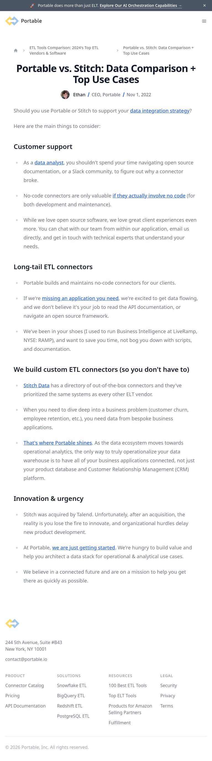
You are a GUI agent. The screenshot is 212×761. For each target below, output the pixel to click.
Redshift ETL (69, 706)
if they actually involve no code (149, 195)
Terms (166, 706)
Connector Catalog (24, 685)
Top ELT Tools (122, 696)
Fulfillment (120, 723)
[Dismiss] (204, 6)
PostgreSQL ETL (73, 716)
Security (168, 685)
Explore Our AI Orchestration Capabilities (141, 5)
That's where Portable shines (57, 442)
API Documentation (25, 706)
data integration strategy (159, 110)
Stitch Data (36, 385)
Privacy (167, 696)
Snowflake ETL (71, 685)
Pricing (12, 696)
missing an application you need (80, 298)
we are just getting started (83, 547)
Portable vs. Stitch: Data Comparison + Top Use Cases (158, 50)
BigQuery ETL (71, 696)
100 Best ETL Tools (128, 685)
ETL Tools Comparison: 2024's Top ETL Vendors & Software (64, 50)
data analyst (49, 162)
